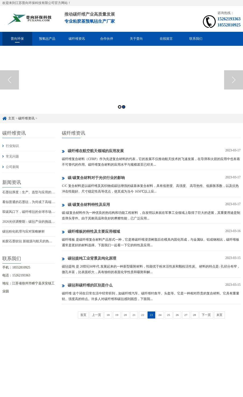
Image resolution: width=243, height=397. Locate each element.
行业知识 (12, 146)
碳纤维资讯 (77, 38)
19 (116, 315)
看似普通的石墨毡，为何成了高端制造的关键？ (36, 202)
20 (125, 315)
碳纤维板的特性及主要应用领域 (91, 231)
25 (168, 315)
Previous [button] (9, 79)
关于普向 (136, 38)
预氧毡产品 (47, 38)
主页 (11, 118)
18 (108, 315)
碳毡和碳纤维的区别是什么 (87, 285)
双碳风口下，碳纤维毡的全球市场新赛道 (31, 212)
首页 (83, 315)
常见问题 (12, 156)
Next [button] (233, 79)
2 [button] (123, 107)
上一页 (96, 315)
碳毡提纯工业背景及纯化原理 (89, 258)
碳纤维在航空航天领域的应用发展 (93, 151)
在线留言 (166, 38)
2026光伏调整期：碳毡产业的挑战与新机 (31, 221)
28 (194, 315)
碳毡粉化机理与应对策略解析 (23, 231)
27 (185, 315)
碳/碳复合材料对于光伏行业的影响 (93, 178)
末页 (219, 315)
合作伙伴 (106, 38)
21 (134, 315)
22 (142, 315)
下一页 (206, 315)
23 (151, 315)
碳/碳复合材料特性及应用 (86, 205)
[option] (121, 80)
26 (177, 315)
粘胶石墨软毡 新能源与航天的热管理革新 (32, 241)
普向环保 (17, 38)
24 (160, 315)
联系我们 (195, 38)
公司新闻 (12, 167)
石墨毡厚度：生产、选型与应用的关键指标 (33, 192)
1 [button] (119, 107)
